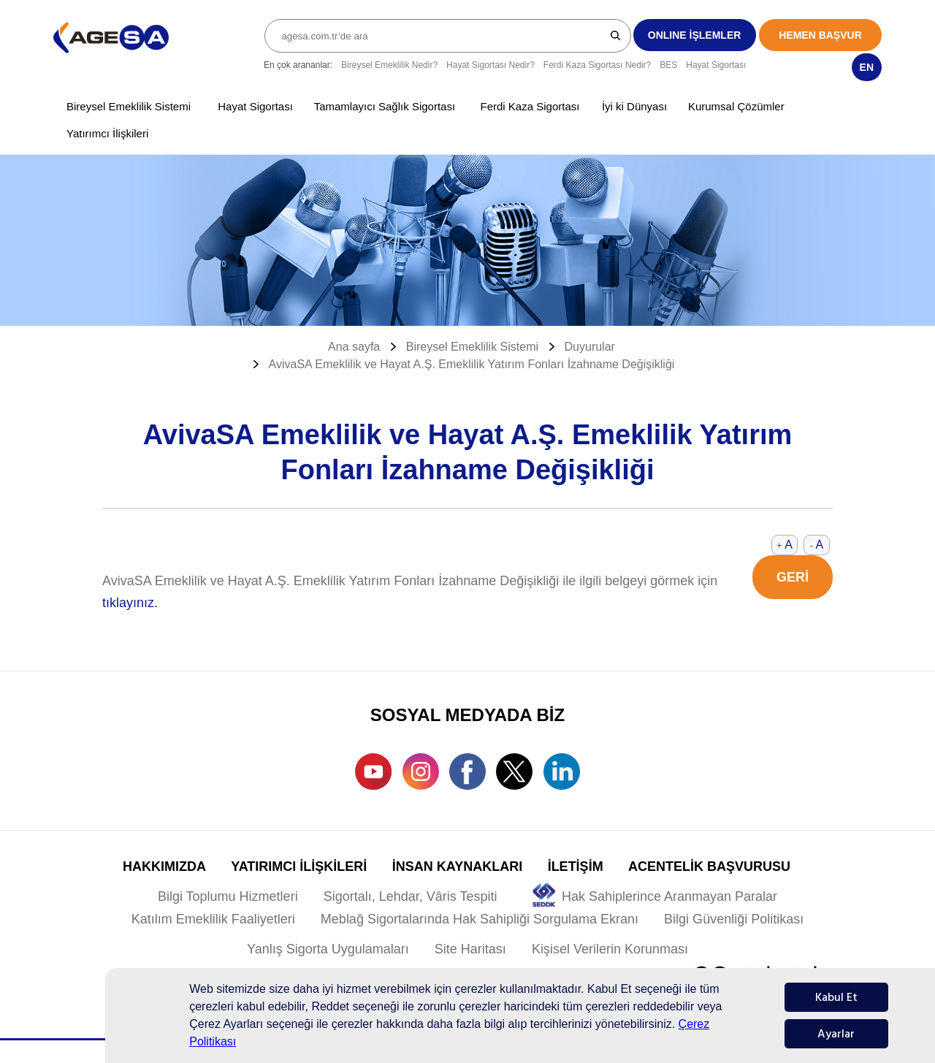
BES (668, 65)
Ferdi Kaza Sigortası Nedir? (597, 65)
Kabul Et (836, 997)
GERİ (792, 577)
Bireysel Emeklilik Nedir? (389, 65)
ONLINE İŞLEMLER (694, 35)
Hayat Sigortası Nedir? (490, 65)
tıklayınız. (130, 602)
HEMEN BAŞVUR (820, 35)
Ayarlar (836, 1033)
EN (867, 67)
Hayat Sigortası (716, 65)
